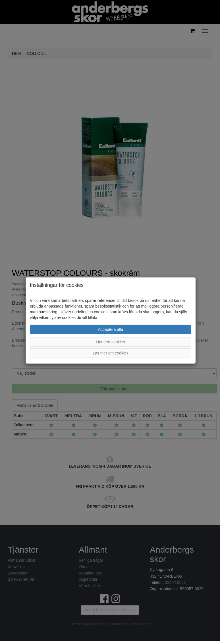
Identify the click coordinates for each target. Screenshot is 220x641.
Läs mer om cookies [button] (110, 353)
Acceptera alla (110, 329)
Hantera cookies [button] (110, 342)
